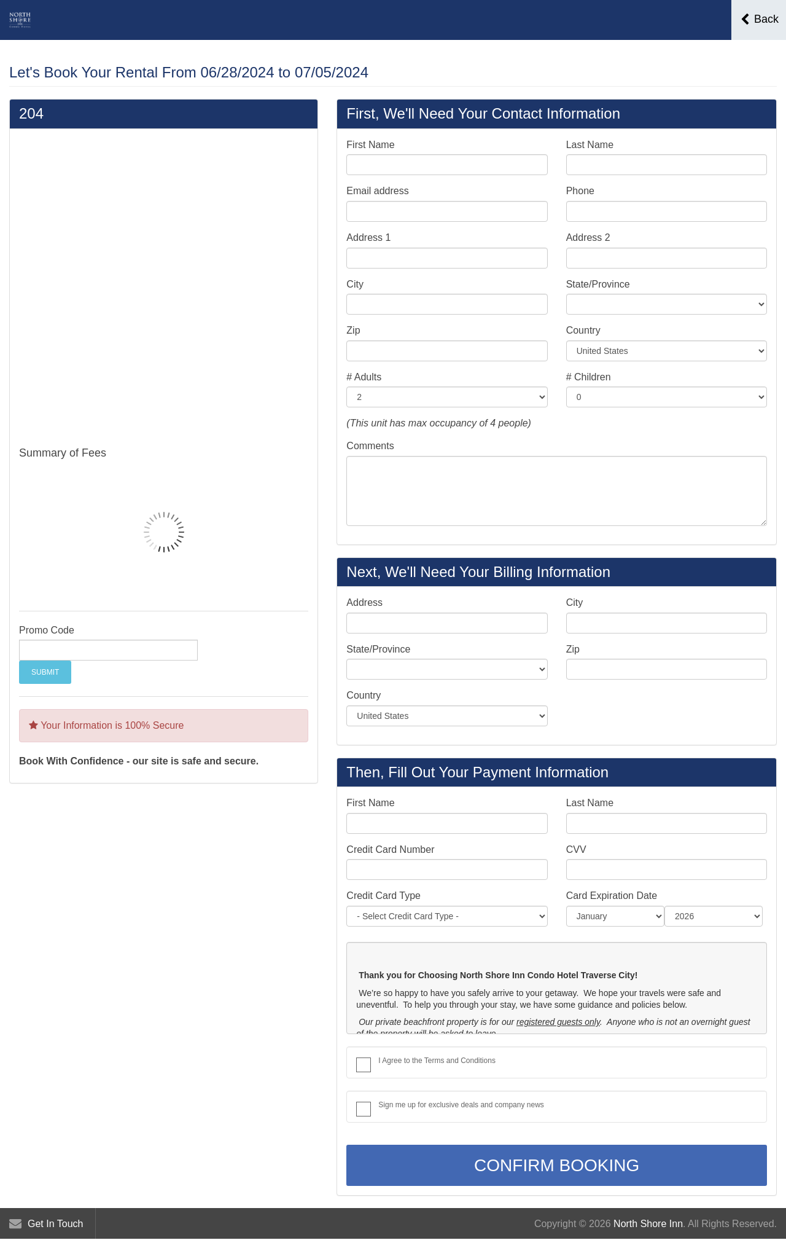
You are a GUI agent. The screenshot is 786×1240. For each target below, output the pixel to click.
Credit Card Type (383, 895)
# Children (588, 377)
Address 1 (368, 237)
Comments (370, 446)
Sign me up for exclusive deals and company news (460, 1105)
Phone (580, 191)
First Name (370, 144)
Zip (353, 330)
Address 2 (588, 237)
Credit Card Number (390, 849)
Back (760, 19)
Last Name (589, 144)
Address (364, 602)
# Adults (363, 377)
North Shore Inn (648, 1223)
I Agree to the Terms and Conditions (437, 1060)
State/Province (598, 284)
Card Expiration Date (612, 895)
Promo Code (46, 630)
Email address (377, 191)
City (355, 284)
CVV (576, 849)
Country (583, 330)
